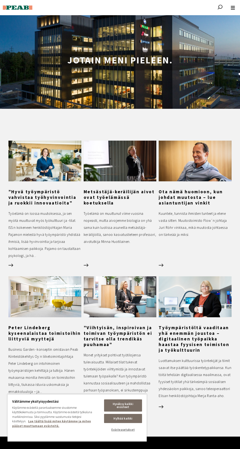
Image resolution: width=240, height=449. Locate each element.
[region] (77, 418)
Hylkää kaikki (122, 418)
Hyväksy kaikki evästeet (123, 405)
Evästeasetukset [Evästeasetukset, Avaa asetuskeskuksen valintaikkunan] (123, 430)
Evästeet (187, 413)
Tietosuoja (151, 413)
